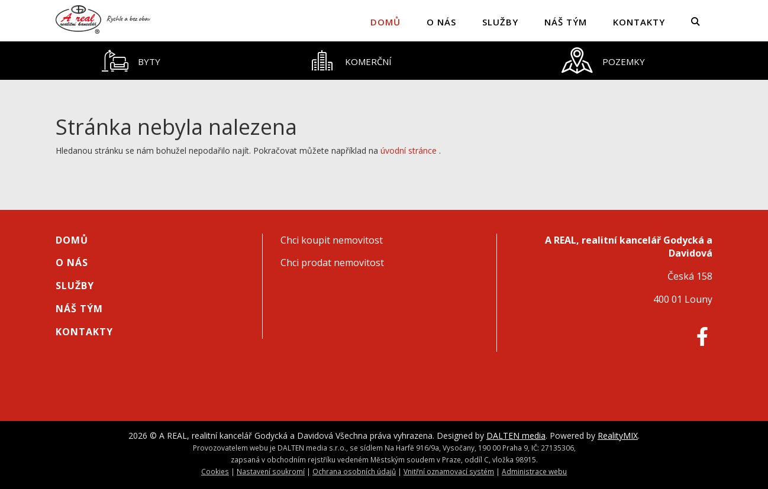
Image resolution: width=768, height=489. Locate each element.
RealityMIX (618, 435)
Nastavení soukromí (271, 471)
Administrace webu (534, 471)
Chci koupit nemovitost (331, 240)
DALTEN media (516, 435)
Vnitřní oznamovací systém (449, 471)
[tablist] (384, 60)
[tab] (131, 60)
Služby (500, 22)
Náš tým (565, 22)
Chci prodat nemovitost (332, 262)
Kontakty (639, 22)
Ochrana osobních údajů (354, 471)
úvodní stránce (408, 150)
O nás (441, 22)
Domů (385, 22)
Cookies (215, 471)
